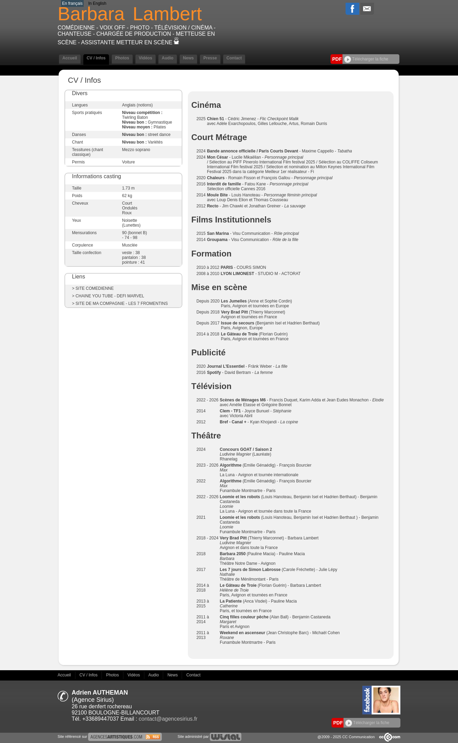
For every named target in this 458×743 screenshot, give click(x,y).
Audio (167, 58)
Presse (210, 58)
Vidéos (145, 58)
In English (97, 3)
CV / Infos (96, 58)
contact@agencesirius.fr (168, 719)
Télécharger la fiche (366, 59)
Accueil (69, 58)
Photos (122, 58)
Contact (234, 58)
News (188, 58)
